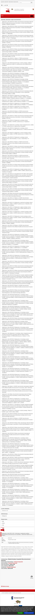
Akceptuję (20, 612)
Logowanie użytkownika (4, 1)
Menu (2, 15)
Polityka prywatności (29, 612)
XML (2, 521)
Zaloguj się (4, 516)
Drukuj (31, 577)
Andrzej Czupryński (18, 561)
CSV (2, 525)
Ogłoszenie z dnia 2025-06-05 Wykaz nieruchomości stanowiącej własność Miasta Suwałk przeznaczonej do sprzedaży (17, 471)
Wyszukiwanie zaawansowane (13, 1)
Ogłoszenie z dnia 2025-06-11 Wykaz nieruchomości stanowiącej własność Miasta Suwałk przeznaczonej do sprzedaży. (17, 455)
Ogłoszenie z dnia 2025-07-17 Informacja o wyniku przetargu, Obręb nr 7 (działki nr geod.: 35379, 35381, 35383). (16, 411)
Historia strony (5, 586)
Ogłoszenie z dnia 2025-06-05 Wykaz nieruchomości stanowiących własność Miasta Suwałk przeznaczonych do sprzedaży (15, 475)
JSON (3, 523)
